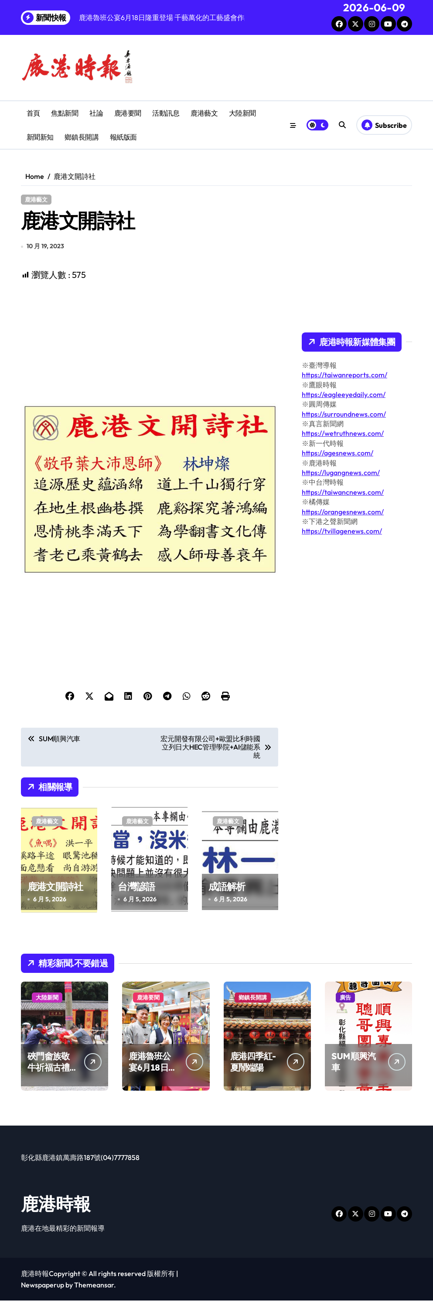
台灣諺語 (136, 889)
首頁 (33, 113)
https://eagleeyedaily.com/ (343, 394)
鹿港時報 (56, 1207)
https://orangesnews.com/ (343, 511)
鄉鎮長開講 (82, 137)
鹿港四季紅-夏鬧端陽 (253, 1065)
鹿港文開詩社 (55, 889)
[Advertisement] (151, 345)
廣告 (345, 1000)
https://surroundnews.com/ (344, 414)
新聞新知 (40, 137)
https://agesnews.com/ (337, 452)
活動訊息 (165, 113)
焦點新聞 (64, 113)
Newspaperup (42, 1288)
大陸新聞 (242, 113)
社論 (96, 113)
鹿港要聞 (127, 113)
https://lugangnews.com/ (341, 472)
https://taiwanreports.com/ (344, 374)
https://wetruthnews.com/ (343, 433)
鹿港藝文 (204, 113)
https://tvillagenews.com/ (342, 531)
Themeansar (94, 1288)
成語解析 (226, 889)
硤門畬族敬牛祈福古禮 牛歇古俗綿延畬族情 (48, 1076)
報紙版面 (123, 137)
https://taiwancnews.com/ (343, 492)
